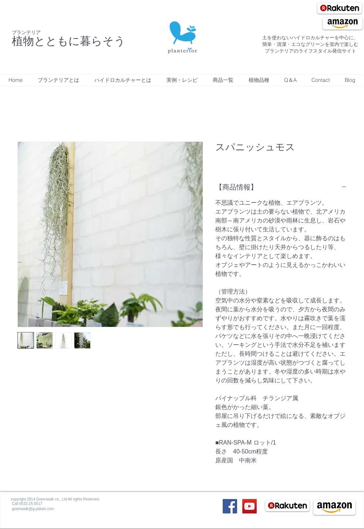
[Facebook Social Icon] (230, 506)
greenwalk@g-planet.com (33, 509)
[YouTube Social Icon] (249, 506)
